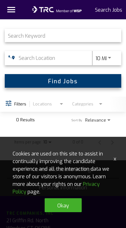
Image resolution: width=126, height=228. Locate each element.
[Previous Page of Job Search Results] (99, 142)
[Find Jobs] (63, 81)
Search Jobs (108, 9)
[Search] (63, 81)
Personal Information (63, 187)
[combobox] (60, 35)
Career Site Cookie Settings (63, 169)
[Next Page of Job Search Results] (112, 142)
